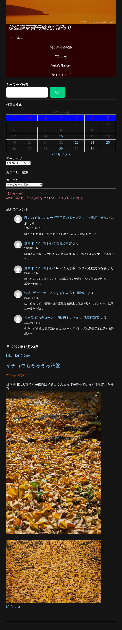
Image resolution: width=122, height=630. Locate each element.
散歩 (27, 356)
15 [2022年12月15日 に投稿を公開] (61, 136)
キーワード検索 (17, 85)
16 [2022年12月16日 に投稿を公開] (76, 136)
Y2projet (61, 56)
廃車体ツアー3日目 (37, 243)
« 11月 (56, 154)
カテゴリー (14, 180)
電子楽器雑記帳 (61, 47)
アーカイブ (14, 158)
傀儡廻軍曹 (64, 243)
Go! (57, 92)
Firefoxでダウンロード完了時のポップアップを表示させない (67, 218)
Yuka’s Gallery (61, 65)
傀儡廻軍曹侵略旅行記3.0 (39, 27)
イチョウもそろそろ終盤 (33, 365)
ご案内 (19, 38)
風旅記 (81, 293)
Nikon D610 (14, 356)
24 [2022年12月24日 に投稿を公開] (92, 142)
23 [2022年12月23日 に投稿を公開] (76, 142)
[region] (61, 12)
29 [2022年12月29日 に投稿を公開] (61, 149)
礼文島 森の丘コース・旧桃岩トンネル (51, 318)
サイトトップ (61, 75)
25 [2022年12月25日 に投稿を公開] (108, 142)
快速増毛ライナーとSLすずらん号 (48, 293)
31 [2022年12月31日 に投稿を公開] (92, 149)
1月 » (66, 154)
